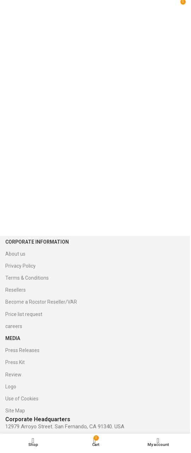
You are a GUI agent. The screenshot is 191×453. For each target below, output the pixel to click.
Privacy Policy (20, 266)
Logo (10, 386)
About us (15, 254)
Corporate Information (37, 242)
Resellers (15, 290)
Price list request (23, 314)
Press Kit (15, 362)
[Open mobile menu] (13, 4)
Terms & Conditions (27, 278)
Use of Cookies (21, 398)
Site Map (15, 410)
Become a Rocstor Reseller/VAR (41, 302)
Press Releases (22, 350)
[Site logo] (98, 4)
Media (12, 338)
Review (13, 374)
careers (13, 326)
